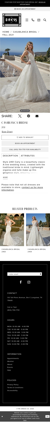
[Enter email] (25, 275)
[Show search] (45, 20)
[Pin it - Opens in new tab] (28, 116)
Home (6, 32)
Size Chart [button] (7, 131)
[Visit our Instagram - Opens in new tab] (28, 283)
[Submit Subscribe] (41, 275)
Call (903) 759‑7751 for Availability (25, 150)
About (9, 366)
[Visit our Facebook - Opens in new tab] (21, 283)
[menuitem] (27, 20)
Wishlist (10, 363)
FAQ (9, 371)
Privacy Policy (12, 386)
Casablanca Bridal (25, 32)
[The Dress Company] (11, 20)
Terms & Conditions (15, 389)
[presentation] (12, 231)
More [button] (5, 178)
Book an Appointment (25, 144)
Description (10, 156)
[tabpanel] (25, 75)
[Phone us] (33, 20)
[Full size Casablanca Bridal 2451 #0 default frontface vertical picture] (25, 75)
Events (10, 368)
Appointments (13, 360)
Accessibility (12, 392)
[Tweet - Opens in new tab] (20, 116)
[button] (27, 20)
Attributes (28, 156)
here (24, 421)
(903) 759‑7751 (13, 311)
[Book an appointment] (25, 9)
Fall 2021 (8, 35)
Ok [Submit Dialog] (47, 418)
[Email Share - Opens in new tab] (37, 116)
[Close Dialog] (2, 418)
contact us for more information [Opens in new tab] (22, 190)
